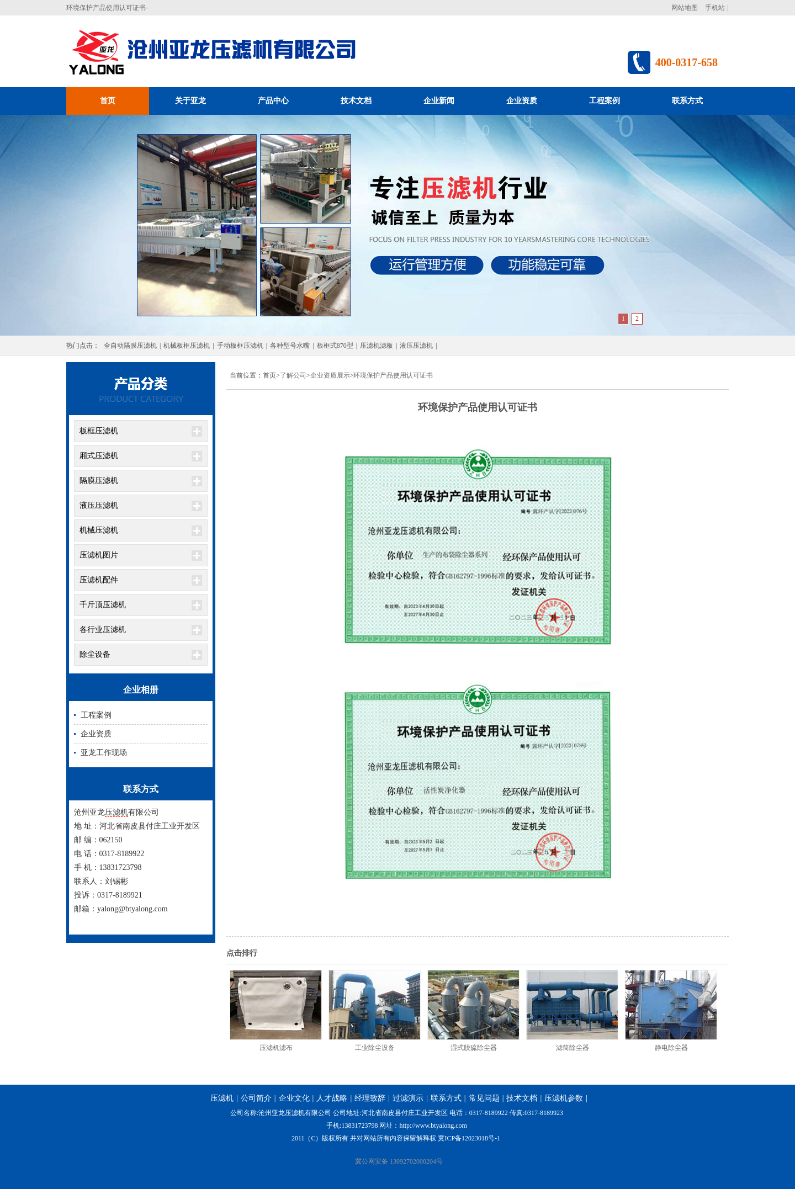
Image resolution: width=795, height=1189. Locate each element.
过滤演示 (408, 1098)
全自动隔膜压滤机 (130, 345)
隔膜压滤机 (99, 480)
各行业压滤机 (103, 629)
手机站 (715, 8)
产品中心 (273, 101)
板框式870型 (335, 345)
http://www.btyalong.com (433, 1125)
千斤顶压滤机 (103, 605)
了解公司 (293, 375)
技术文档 (356, 101)
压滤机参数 (563, 1098)
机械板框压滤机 (186, 345)
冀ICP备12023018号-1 (469, 1138)
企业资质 (521, 101)
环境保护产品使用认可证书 (393, 375)
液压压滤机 (416, 345)
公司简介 (256, 1098)
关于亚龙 (190, 101)
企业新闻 (438, 101)
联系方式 (687, 101)
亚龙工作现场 (104, 753)
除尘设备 (95, 654)
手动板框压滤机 (240, 345)
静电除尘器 (671, 1048)
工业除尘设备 (375, 1048)
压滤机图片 (99, 555)
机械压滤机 (99, 530)
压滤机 (116, 812)
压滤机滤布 (276, 1048)
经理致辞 (369, 1098)
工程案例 (604, 101)
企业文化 (294, 1098)
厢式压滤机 (99, 456)
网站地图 (684, 8)
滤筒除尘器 (572, 1048)
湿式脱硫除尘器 (474, 1048)
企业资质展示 (330, 375)
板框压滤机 (99, 431)
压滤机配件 (99, 580)
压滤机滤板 (376, 345)
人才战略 (331, 1098)
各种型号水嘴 (290, 345)
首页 (107, 101)
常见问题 (484, 1098)
